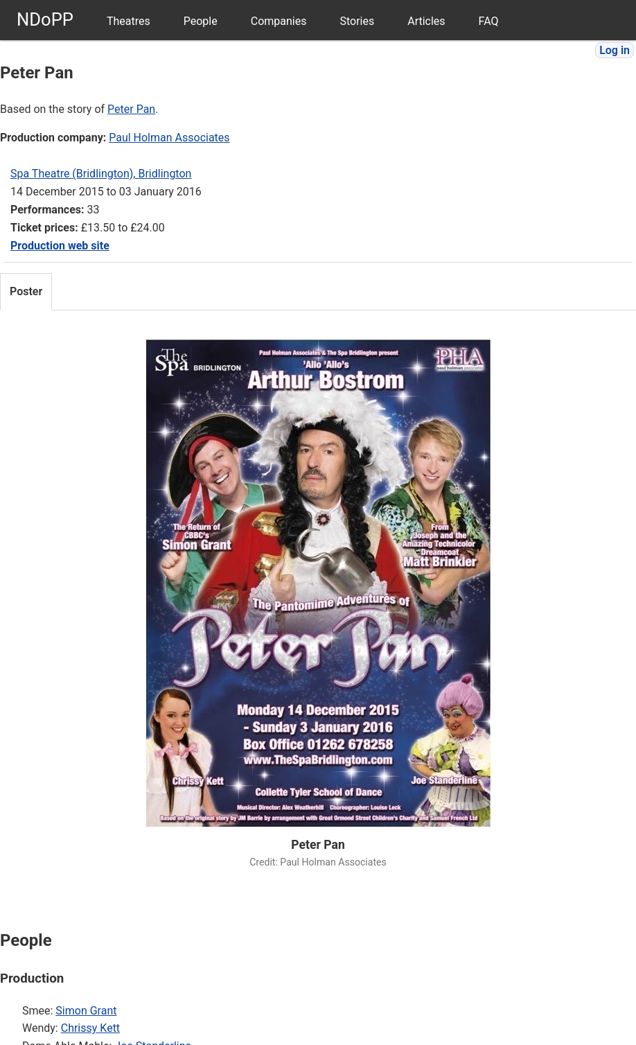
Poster (26, 291)
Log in (614, 50)
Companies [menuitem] (279, 21)
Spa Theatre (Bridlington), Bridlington (100, 173)
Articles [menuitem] (426, 21)
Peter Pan (131, 109)
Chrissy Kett (90, 1028)
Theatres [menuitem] (128, 21)
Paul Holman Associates (169, 137)
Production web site (59, 245)
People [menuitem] (201, 21)
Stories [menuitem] (356, 21)
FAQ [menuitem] (489, 21)
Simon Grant (85, 1010)
